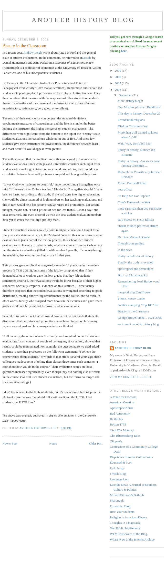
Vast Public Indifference (125, 528)
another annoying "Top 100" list (138, 305)
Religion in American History (128, 517)
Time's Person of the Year (134, 202)
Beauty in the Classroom (133, 311)
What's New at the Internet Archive (132, 539)
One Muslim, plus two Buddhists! (139, 107)
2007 (118, 83)
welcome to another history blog (138, 324)
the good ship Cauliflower (134, 292)
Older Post (96, 443)
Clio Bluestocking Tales (125, 435)
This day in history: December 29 (139, 113)
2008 (118, 77)
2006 (118, 89)
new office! (125, 189)
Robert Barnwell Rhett (132, 183)
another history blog (83, 19)
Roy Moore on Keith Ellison (136, 219)
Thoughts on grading (131, 243)
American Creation (122, 402)
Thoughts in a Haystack (125, 522)
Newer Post (9, 443)
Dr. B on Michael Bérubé (134, 237)
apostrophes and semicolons (135, 269)
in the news (125, 250)
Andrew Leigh (32, 52)
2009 (118, 70)
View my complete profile (131, 377)
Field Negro (117, 468)
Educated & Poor (121, 462)
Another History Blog (133, 348)
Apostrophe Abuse (121, 408)
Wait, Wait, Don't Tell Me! (134, 143)
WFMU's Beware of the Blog (128, 534)
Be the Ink (116, 419)
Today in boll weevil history (135, 256)
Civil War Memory (122, 430)
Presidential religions (131, 120)
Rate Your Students (122, 512)
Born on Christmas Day (133, 275)
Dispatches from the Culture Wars (131, 457)
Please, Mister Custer (131, 298)
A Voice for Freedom (123, 397)
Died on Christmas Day (132, 126)
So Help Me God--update (134, 196)
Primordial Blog (120, 506)
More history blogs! (130, 101)
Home (53, 443)
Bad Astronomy (120, 413)
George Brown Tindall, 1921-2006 (140, 318)
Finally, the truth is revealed (135, 262)
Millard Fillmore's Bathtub (127, 495)
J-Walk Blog (118, 473)
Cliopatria (116, 441)
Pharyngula (117, 500)
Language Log (119, 479)
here (124, 51)
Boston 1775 (118, 424)
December (126, 95)
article (87, 57)
